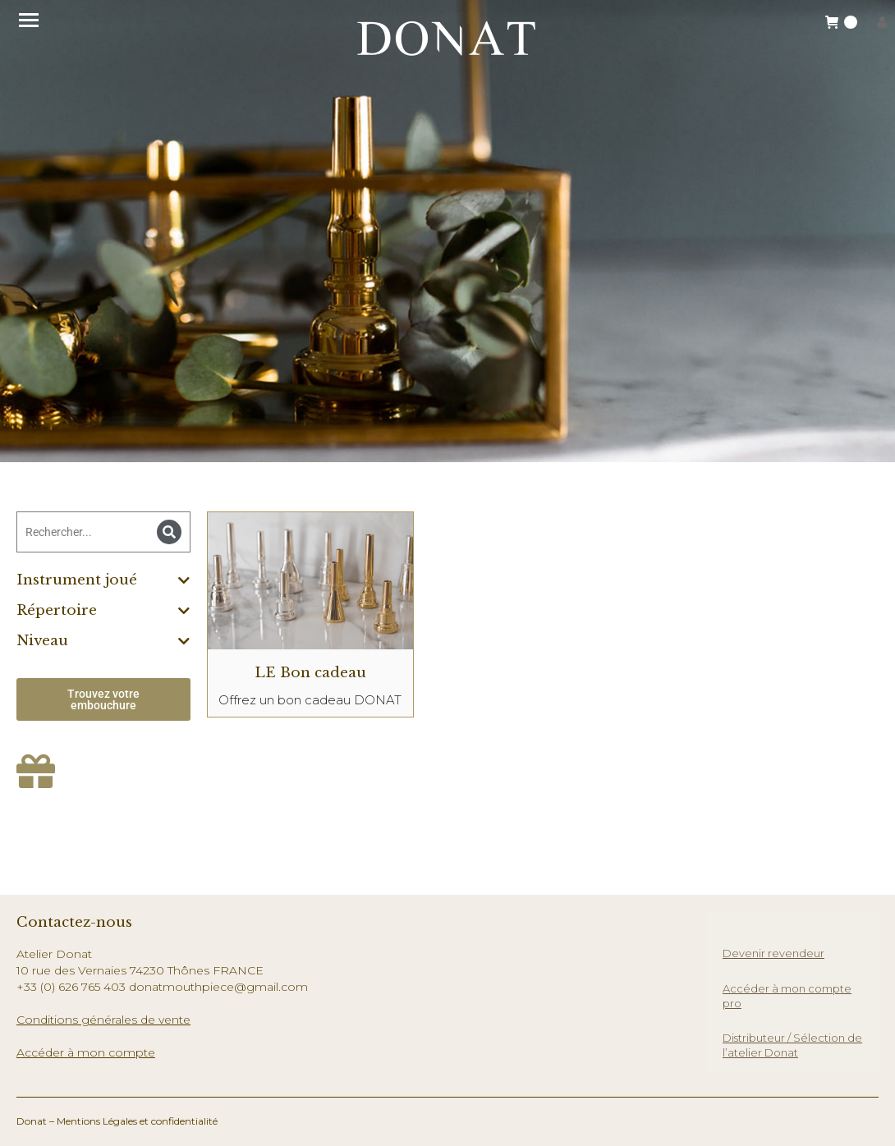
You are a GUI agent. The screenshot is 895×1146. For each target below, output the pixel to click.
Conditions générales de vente (103, 1019)
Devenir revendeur (773, 953)
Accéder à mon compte (85, 1052)
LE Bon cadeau (310, 672)
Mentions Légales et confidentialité (137, 1121)
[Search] (169, 532)
